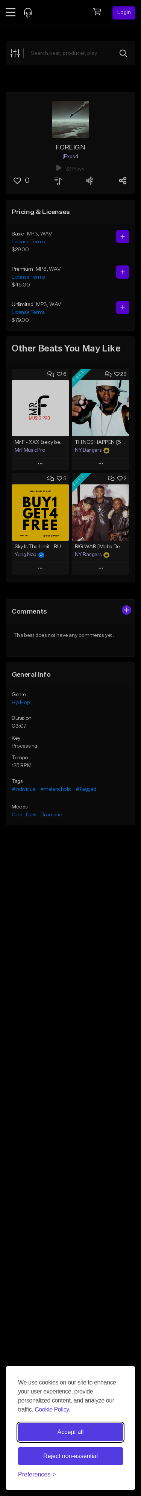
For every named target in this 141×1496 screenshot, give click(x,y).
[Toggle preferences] (37, 1474)
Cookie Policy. (52, 1409)
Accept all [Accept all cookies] (70, 1432)
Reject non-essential (70, 1456)
